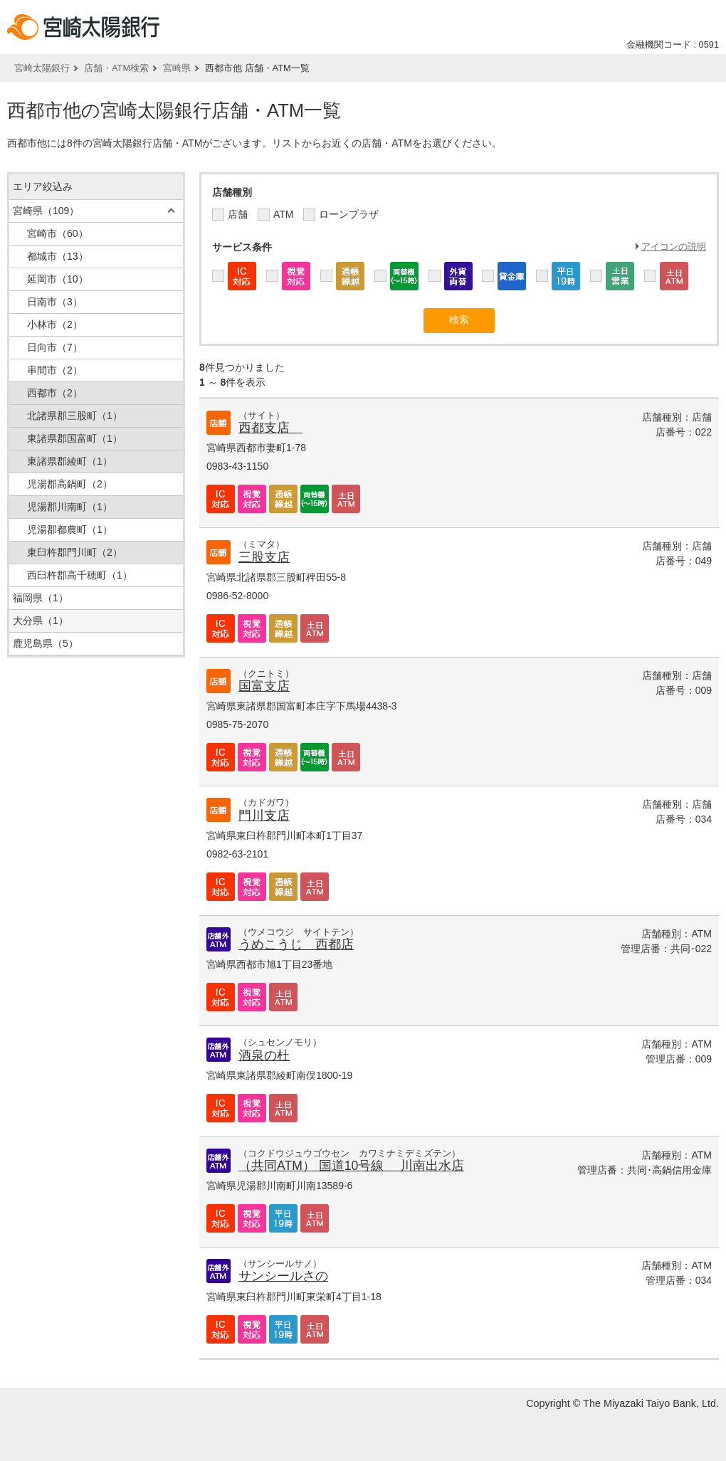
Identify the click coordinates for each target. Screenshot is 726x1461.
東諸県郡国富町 (74, 438)
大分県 (40, 620)
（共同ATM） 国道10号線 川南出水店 (351, 1166)
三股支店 (264, 557)
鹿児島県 (45, 643)
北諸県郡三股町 (74, 415)
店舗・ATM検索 (116, 68)
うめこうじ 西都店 (296, 944)
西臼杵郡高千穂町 (79, 575)
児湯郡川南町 (69, 506)
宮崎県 (177, 68)
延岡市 (57, 279)
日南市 (55, 301)
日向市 (55, 347)
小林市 (55, 324)
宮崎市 (57, 233)
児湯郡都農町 (69, 529)
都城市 (57, 256)
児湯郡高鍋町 (69, 484)
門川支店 (264, 815)
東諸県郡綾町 (69, 461)
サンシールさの (283, 1276)
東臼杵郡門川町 (74, 552)
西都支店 (270, 428)
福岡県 (40, 597)
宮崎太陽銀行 (42, 68)
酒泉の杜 (264, 1055)
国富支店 (264, 686)
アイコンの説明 (673, 246)
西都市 (55, 393)
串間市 (55, 370)
